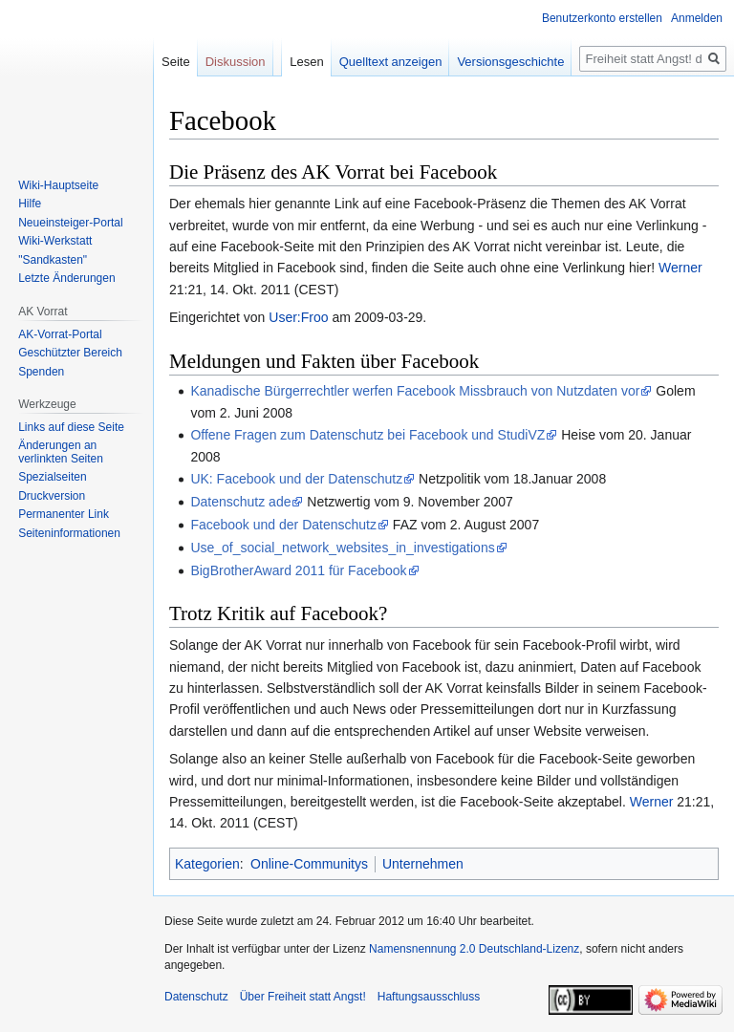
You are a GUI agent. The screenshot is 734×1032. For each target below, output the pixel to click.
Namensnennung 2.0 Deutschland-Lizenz (474, 949)
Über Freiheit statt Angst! (303, 996)
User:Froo (298, 317)
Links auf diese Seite (71, 427)
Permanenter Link (63, 514)
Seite (176, 61)
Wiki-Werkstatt (55, 240)
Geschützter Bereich (70, 352)
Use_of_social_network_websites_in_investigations (342, 547)
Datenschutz (196, 996)
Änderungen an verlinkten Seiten (60, 452)
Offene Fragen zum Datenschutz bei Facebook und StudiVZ (367, 434)
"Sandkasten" (52, 260)
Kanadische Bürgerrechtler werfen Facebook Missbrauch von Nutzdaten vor (414, 390)
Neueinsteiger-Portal (70, 222)
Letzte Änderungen (66, 278)
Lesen (306, 61)
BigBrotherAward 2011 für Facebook (298, 570)
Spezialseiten (52, 477)
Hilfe (29, 203)
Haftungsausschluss (429, 996)
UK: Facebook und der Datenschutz (296, 478)
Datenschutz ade (240, 501)
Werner (680, 267)
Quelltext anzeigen (391, 61)
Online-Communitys (309, 863)
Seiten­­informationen (69, 533)
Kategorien (207, 863)
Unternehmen (423, 863)
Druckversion (51, 496)
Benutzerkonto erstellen (602, 18)
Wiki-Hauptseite (58, 185)
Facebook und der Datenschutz (283, 524)
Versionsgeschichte (510, 61)
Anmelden (697, 18)
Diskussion (235, 61)
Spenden (41, 371)
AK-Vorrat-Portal (59, 334)
